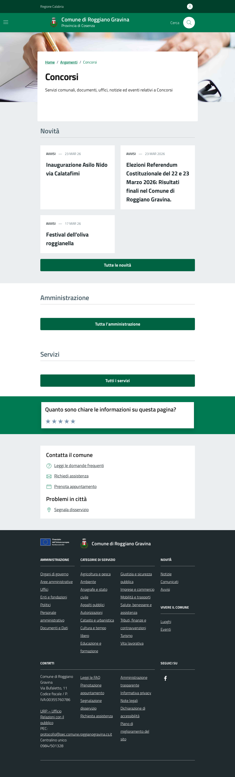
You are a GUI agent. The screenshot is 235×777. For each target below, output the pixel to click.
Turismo (127, 635)
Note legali (129, 700)
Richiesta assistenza (96, 716)
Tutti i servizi (117, 380)
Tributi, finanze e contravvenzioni (133, 624)
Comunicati (169, 581)
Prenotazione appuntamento (92, 689)
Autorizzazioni (91, 612)
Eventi (166, 629)
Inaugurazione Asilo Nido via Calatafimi (77, 169)
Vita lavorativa (132, 643)
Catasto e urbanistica (97, 620)
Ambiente (88, 581)
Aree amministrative (56, 581)
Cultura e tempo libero (93, 631)
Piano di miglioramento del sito (135, 731)
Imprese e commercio (137, 589)
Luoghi (166, 621)
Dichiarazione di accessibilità (133, 712)
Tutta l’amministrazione (117, 324)
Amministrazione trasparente (134, 681)
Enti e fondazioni (53, 597)
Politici (45, 605)
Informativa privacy (136, 693)
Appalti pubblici (92, 605)
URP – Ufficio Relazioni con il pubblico (52, 717)
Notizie (166, 574)
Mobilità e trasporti (136, 597)
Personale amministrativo (52, 616)
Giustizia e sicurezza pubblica (136, 577)
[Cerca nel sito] (189, 22)
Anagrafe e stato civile (93, 593)
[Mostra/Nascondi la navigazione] (6, 22)
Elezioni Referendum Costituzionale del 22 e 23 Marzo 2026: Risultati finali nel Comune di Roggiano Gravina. (157, 182)
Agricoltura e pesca (95, 574)
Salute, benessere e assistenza (136, 608)
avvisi (51, 153)
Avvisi (165, 589)
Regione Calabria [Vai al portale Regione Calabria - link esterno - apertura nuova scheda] (52, 6)
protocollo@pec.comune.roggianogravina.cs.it (76, 734)
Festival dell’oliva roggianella (67, 238)
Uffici (44, 589)
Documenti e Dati (54, 628)
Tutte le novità (117, 265)
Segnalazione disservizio (91, 704)
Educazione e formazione (90, 647)
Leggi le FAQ (90, 677)
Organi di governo (54, 574)
